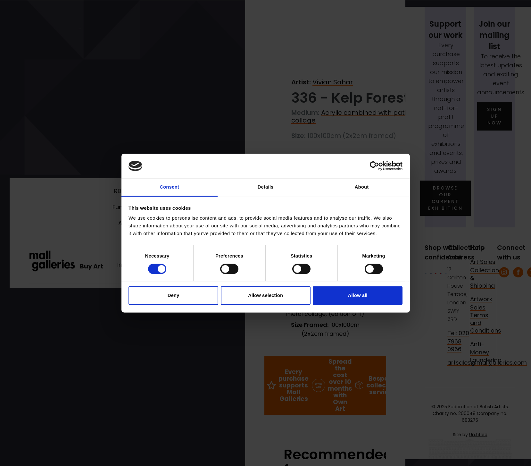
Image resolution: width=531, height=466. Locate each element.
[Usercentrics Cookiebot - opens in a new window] (374, 166)
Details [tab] (266, 187)
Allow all (358, 295)
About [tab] (362, 187)
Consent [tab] (169, 187)
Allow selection (265, 295)
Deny (173, 295)
